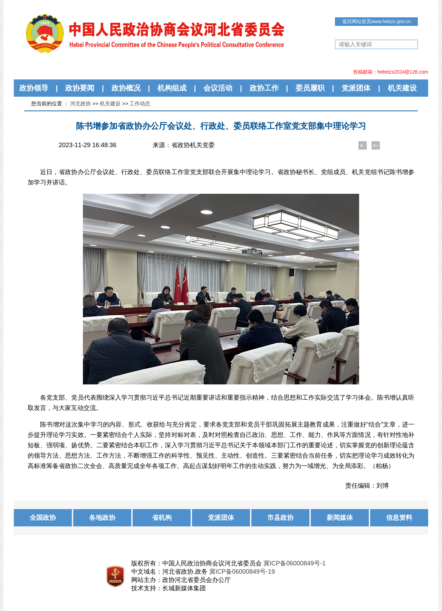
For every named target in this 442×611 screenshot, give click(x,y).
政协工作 (264, 88)
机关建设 (402, 88)
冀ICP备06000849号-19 (242, 571)
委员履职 (310, 88)
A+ (376, 145)
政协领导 (33, 88)
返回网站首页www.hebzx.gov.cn (376, 21)
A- (362, 145)
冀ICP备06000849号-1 (294, 563)
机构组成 (171, 88)
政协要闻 (79, 88)
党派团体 (356, 88)
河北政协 (80, 103)
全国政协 (43, 517)
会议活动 (217, 88)
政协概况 (126, 88)
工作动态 (139, 103)
